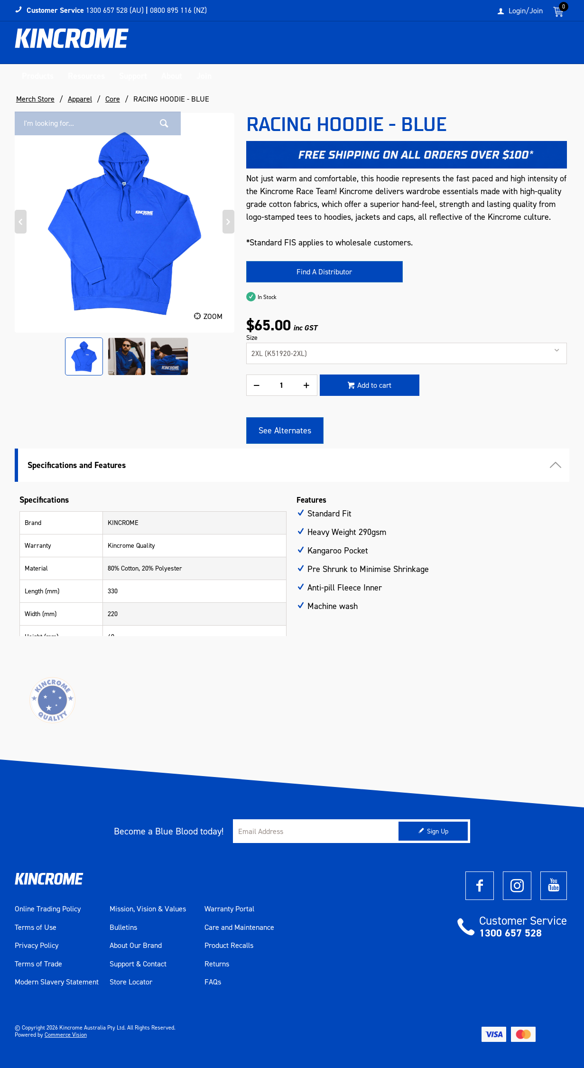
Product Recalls (228, 945)
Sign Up (437, 831)
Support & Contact (138, 964)
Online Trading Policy (48, 909)
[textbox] (472, 45)
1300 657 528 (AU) (115, 10)
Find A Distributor (324, 272)
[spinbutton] (282, 385)
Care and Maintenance (239, 927)
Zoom (213, 316)
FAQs (212, 982)
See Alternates (285, 430)
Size (252, 338)
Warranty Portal (229, 909)
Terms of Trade (38, 964)
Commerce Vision (66, 1035)
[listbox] (406, 353)
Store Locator (131, 982)
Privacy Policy (36, 945)
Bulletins (123, 927)
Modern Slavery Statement (57, 982)
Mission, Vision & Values (148, 909)
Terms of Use (35, 927)
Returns (216, 964)
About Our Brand (136, 945)
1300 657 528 (510, 933)
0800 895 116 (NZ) (178, 10)
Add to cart (374, 385)
